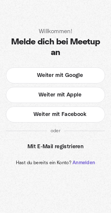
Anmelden (84, 162)
